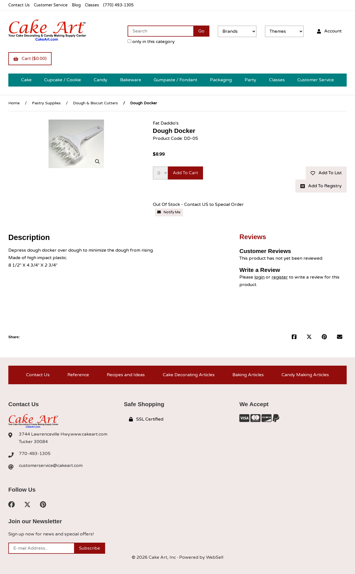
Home (14, 103)
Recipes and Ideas (126, 375)
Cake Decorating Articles (189, 375)
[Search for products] (160, 31)
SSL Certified (146, 419)
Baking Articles (248, 375)
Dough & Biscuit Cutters (95, 103)
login (259, 277)
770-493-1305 (34, 453)
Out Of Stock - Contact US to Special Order (198, 204)
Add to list (326, 173)
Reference (78, 375)
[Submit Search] (201, 31)
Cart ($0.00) (30, 58)
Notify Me (169, 212)
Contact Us (19, 5)
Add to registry (321, 186)
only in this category (151, 41)
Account (329, 31)
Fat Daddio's (166, 123)
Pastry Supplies (46, 103)
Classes (92, 5)
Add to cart (185, 173)
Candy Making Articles (305, 375)
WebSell (214, 557)
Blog (76, 5)
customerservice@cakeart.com (51, 465)
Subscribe (89, 548)
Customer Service (51, 5)
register (280, 277)
